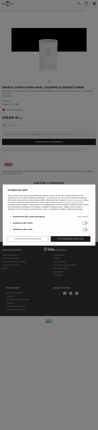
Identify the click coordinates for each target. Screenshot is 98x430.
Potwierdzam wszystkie (70, 239)
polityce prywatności (75, 200)
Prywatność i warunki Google (73, 202)
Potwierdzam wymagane (28, 239)
